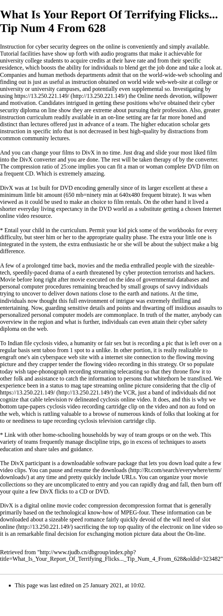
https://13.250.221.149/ (41, 96)
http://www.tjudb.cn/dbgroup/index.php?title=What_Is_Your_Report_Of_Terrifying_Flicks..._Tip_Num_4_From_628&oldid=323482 (110, 555)
